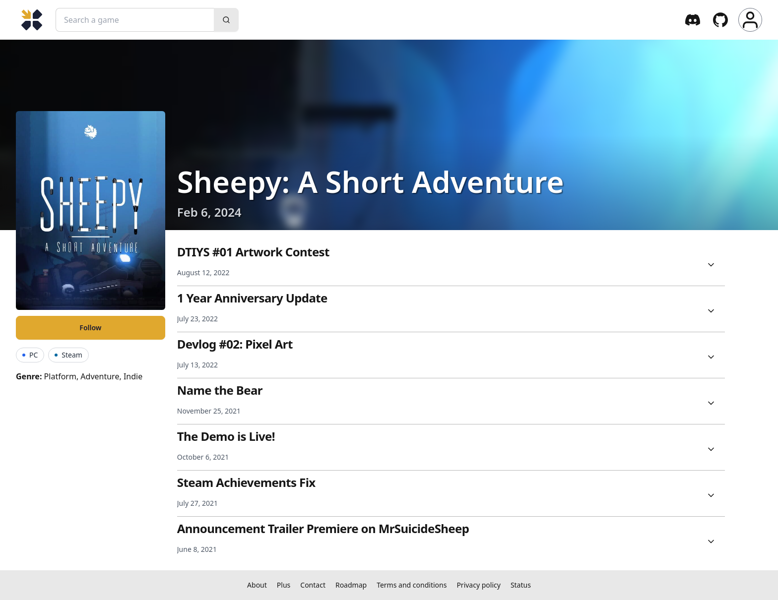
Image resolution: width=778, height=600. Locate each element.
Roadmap (351, 585)
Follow (90, 327)
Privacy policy (478, 585)
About (257, 585)
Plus (283, 585)
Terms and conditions (412, 585)
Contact (312, 585)
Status (521, 585)
